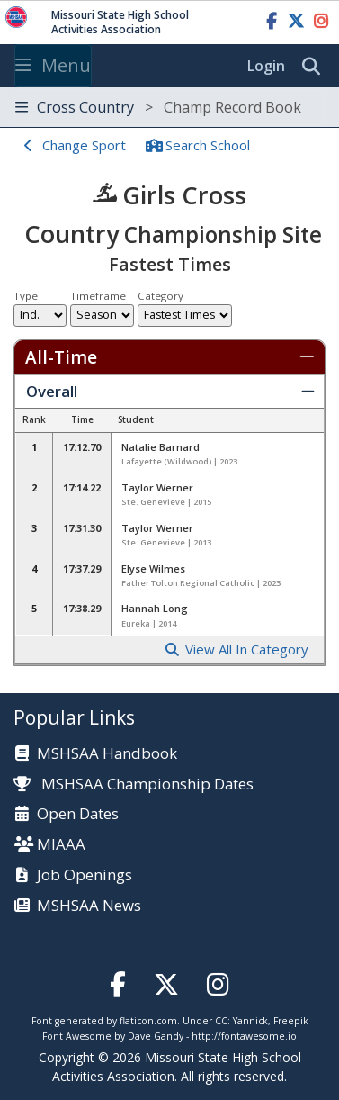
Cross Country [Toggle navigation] (158, 107)
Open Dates (78, 814)
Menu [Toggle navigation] (53, 65)
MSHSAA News (89, 906)
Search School (207, 145)
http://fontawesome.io (244, 1036)
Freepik (290, 1020)
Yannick (250, 1020)
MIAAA (61, 844)
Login (266, 66)
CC (221, 1020)
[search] (315, 66)
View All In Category (246, 649)
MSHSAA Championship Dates (133, 783)
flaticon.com (148, 1020)
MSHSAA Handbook (107, 753)
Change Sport (84, 145)
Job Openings (84, 875)
